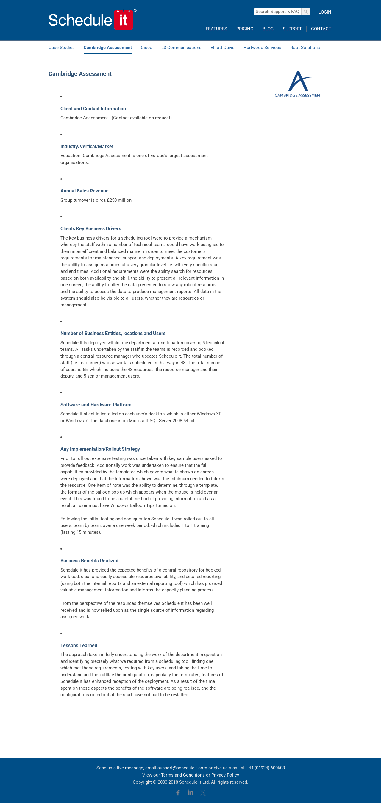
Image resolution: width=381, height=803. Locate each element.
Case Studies (62, 47)
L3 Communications (181, 47)
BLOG (268, 29)
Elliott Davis (222, 47)
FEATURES (216, 29)
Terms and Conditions (183, 775)
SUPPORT (292, 29)
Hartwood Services (262, 47)
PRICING (244, 29)
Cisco (146, 47)
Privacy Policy (225, 775)
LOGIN (324, 12)
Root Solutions (305, 47)
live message (130, 768)
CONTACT (321, 29)
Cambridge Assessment (108, 47)
